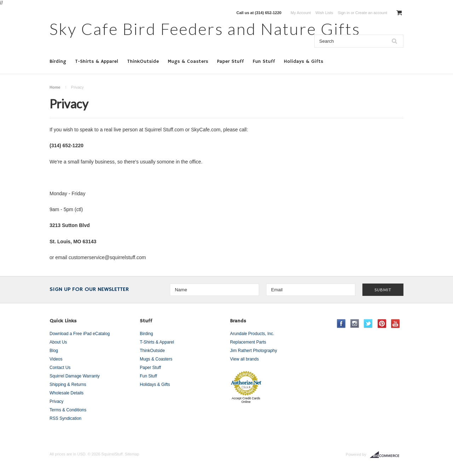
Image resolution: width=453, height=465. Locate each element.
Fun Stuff (264, 61)
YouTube (395, 323)
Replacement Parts (248, 342)
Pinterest (382, 323)
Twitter (368, 323)
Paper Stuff (230, 61)
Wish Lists (324, 13)
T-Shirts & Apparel (96, 61)
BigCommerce (386, 455)
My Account (301, 13)
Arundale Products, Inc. (252, 333)
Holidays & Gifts (303, 61)
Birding (58, 61)
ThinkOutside (143, 61)
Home (55, 87)
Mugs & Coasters (188, 61)
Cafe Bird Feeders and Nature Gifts (205, 28)
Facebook (341, 323)
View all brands (244, 359)
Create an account (371, 13)
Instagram (354, 323)
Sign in (344, 13)
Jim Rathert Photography (253, 350)
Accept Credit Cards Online (246, 400)
